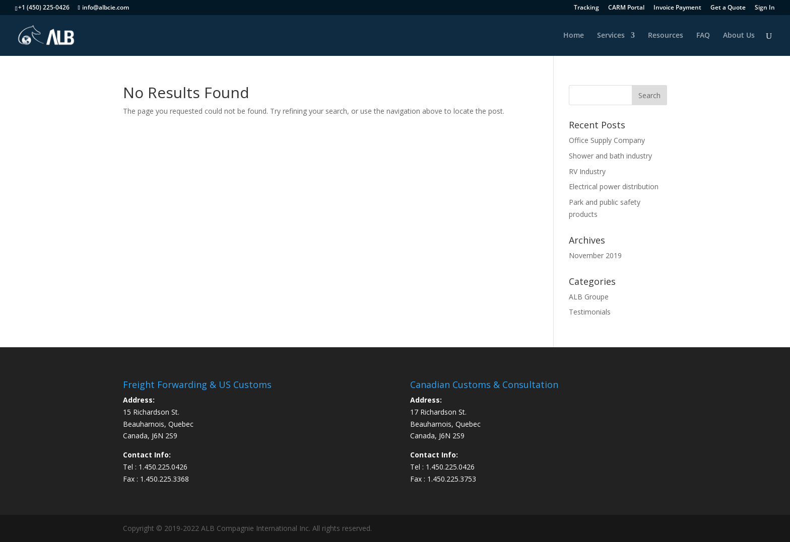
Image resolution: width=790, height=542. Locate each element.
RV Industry (587, 171)
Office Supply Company (607, 140)
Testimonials (590, 312)
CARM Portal (626, 8)
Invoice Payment (677, 8)
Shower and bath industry (610, 156)
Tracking (586, 8)
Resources (665, 36)
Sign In (765, 8)
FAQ (703, 36)
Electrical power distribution (614, 186)
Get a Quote (728, 8)
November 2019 (595, 255)
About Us (739, 36)
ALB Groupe (589, 296)
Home (573, 36)
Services (611, 36)
